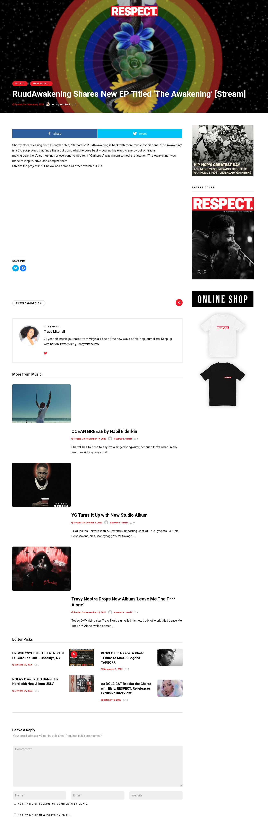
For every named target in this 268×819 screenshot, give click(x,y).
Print (15, 11)
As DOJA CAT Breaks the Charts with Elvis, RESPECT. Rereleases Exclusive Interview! (126, 580)
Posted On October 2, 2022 (86, 441)
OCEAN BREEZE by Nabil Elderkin (104, 389)
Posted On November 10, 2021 (88, 497)
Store (39, 11)
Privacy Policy (43, 790)
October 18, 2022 (111, 591)
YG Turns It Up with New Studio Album (109, 433)
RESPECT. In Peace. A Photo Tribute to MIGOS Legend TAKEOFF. (122, 549)
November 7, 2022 (111, 561)
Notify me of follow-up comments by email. (53, 695)
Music (20, 83)
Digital (27, 11)
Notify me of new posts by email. (44, 707)
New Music (41, 83)
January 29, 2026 (22, 556)
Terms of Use (21, 790)
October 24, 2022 (22, 582)
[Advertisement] (97, 281)
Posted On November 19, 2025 (88, 396)
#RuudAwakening (29, 303)
